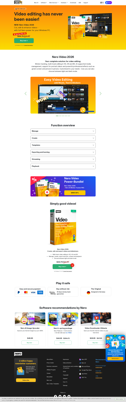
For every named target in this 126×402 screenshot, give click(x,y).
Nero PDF (83, 359)
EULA (64, 371)
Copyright (65, 375)
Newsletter (50, 376)
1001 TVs (82, 377)
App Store (83, 374)
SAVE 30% (75, 193)
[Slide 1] (57, 116)
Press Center (50, 362)
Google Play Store (85, 370)
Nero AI (36, 2)
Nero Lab (49, 380)
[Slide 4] (66, 116)
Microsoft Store (84, 366)
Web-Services (53, 2)
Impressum (66, 359)
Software (43, 2)
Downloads (73, 2)
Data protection (67, 362)
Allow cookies (119, 399)
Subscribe (26, 380)
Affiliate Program (51, 369)
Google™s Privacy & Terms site (66, 400)
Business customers (52, 366)
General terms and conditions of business (71, 367)
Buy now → (30, 342)
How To (65, 382)
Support (86, 2)
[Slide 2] (60, 116)
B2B (80, 2)
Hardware (64, 2)
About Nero (50, 359)
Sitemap (65, 385)
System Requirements (28, 45)
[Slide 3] (63, 116)
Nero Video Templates (53, 383)
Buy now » (24, 40)
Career (48, 373)
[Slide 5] (69, 116)
